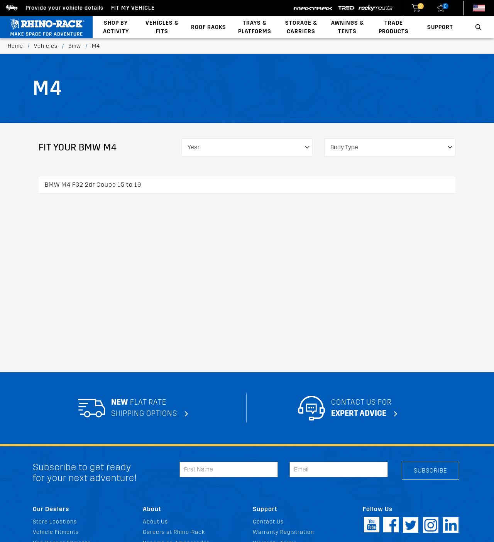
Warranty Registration (283, 532)
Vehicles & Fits (162, 27)
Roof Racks (208, 27)
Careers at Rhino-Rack (174, 532)
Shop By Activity (116, 27)
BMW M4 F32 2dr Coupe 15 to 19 (93, 184)
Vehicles (46, 46)
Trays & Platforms (254, 27)
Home (15, 46)
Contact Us (268, 521)
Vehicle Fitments (56, 532)
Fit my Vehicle (133, 8)
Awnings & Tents (347, 27)
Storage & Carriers (301, 27)
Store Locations (55, 521)
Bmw (74, 46)
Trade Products (394, 27)
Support (440, 27)
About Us (155, 521)
